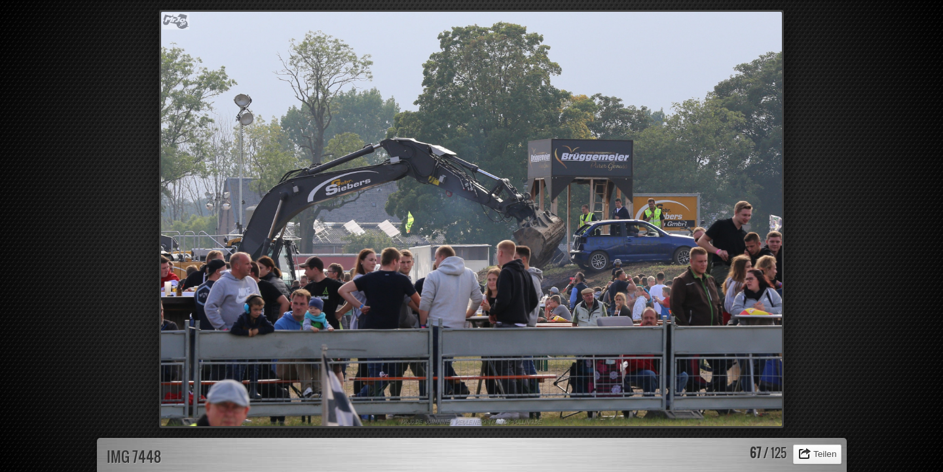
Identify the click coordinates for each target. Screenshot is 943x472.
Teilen (825, 454)
